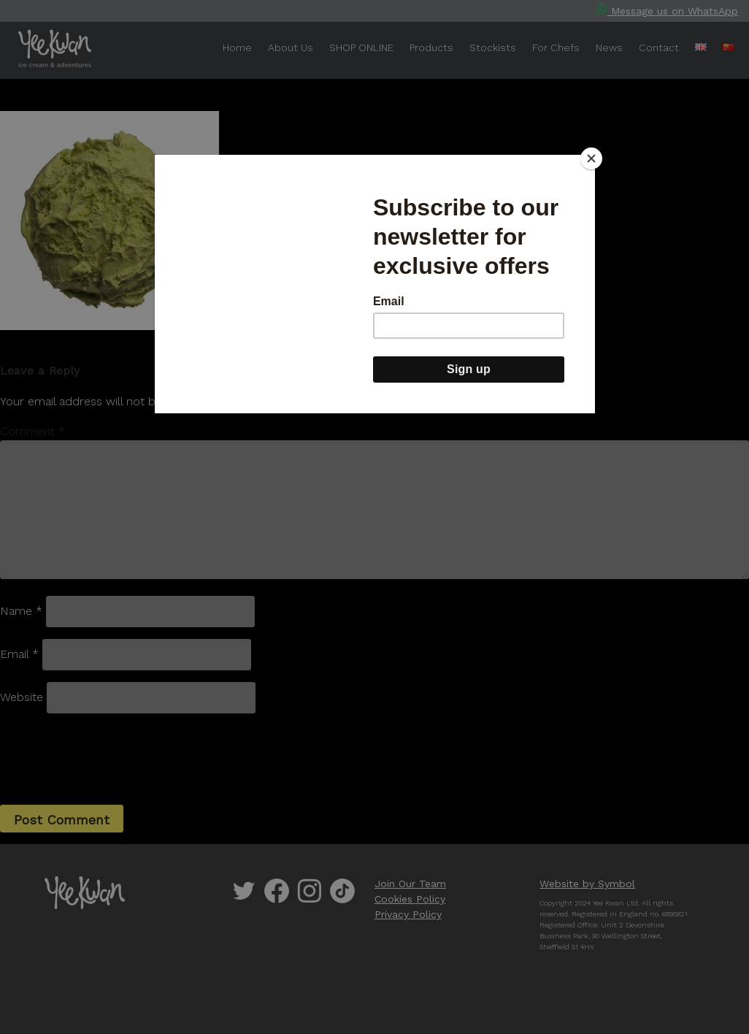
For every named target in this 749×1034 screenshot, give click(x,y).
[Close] (591, 158)
